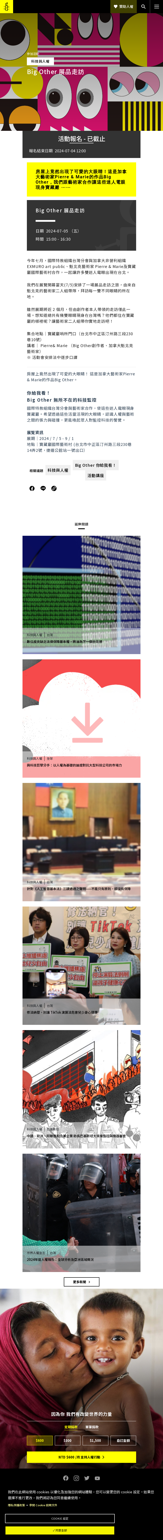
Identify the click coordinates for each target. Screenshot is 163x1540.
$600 (40, 1440)
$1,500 (95, 1440)
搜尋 (143, 6)
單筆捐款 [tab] (92, 1427)
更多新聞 (79, 1281)
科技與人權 (58, 470)
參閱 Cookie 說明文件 (46, 1500)
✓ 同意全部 (79, 1529)
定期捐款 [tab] (71, 1427)
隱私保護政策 (17, 1500)
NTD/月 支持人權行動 (79, 1457)
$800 (67, 1440)
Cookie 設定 (79, 1515)
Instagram (76, 1478)
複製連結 (54, 488)
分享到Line (43, 488)
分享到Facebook (32, 488)
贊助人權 (126, 6)
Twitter (86, 1478)
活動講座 (95, 475)
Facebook (65, 1478)
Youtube (97, 1478)
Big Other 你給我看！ (96, 465)
